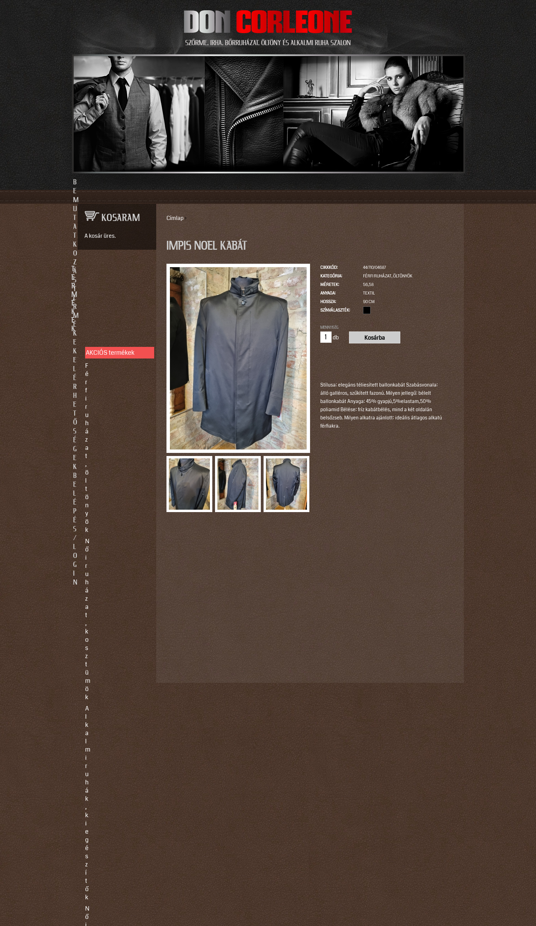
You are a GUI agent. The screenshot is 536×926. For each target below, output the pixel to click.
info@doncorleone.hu (111, 577)
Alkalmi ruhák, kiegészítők (104, 332)
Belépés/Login (374, 182)
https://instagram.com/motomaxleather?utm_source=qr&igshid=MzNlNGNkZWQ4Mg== (114, 818)
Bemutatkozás (162, 182)
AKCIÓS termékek (110, 292)
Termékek (231, 182)
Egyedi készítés (106, 458)
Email (83, 648)
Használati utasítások (114, 511)
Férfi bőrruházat (106, 359)
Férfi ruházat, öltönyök (387, 276)
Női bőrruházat (105, 347)
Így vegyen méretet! (112, 480)
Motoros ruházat (107, 412)
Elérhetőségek (299, 182)
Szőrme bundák (106, 390)
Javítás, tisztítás (107, 469)
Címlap (175, 218)
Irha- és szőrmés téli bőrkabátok (112, 374)
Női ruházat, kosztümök (117, 317)
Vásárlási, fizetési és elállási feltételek (113, 496)
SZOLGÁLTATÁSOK (113, 436)
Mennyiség (329, 327)
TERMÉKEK (114, 269)
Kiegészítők (101, 401)
